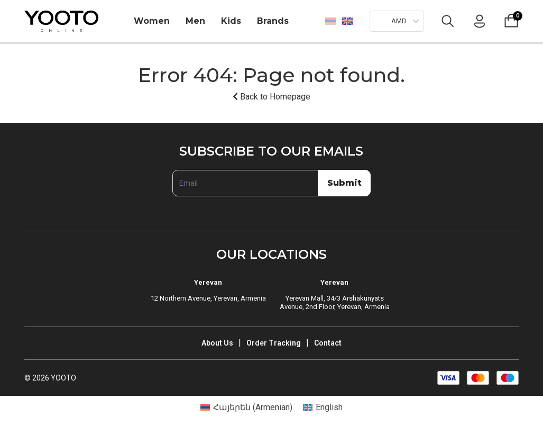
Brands (273, 21)
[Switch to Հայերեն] (330, 21)
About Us (217, 343)
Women (152, 21)
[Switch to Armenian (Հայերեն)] (246, 407)
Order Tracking (273, 343)
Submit (344, 183)
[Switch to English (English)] (323, 407)
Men (195, 21)
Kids (231, 21)
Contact (328, 343)
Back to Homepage (271, 97)
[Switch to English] (347, 21)
